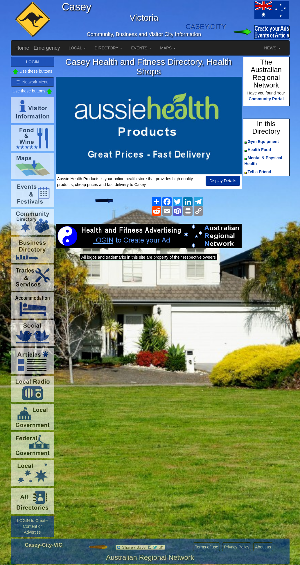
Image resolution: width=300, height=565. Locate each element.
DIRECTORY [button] (109, 48)
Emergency (47, 48)
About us (263, 547)
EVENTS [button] (141, 48)
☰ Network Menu (32, 82)
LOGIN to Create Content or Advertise (32, 526)
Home (22, 48)
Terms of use (206, 547)
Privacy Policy (236, 547)
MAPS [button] (168, 48)
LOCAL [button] (77, 48)
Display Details (222, 180)
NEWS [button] (272, 48)
